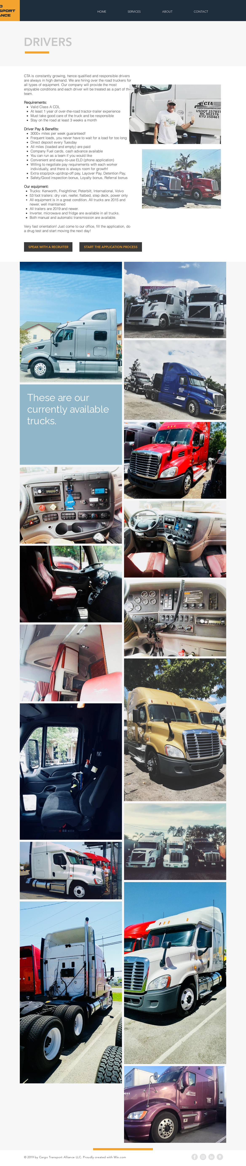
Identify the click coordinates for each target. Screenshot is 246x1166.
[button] (175, 114)
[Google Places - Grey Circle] (220, 1157)
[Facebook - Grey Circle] (194, 1157)
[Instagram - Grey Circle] (203, 1157)
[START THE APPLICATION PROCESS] (110, 247)
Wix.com (120, 1157)
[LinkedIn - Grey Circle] (211, 1157)
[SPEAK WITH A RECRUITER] (48, 247)
